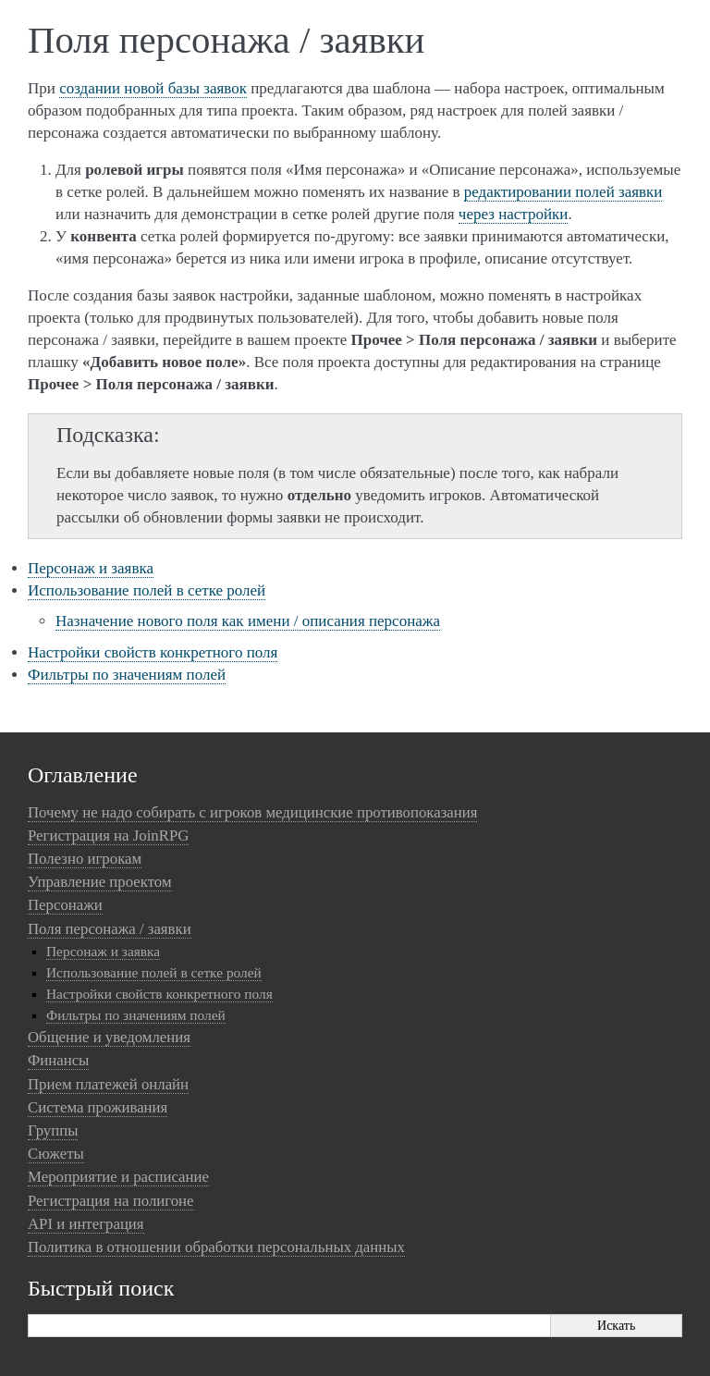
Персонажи (65, 905)
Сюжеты (56, 1153)
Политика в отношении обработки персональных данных (216, 1247)
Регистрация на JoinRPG (108, 835)
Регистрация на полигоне (111, 1201)
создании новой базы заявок (153, 88)
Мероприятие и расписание (118, 1177)
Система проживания (97, 1107)
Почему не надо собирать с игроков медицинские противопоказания (252, 812)
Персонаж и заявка (90, 568)
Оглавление (83, 775)
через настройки (514, 214)
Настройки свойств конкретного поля (152, 652)
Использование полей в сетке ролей (146, 590)
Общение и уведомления (109, 1037)
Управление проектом (100, 882)
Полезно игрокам (84, 858)
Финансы (58, 1060)
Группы (53, 1130)
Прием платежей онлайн (108, 1084)
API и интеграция (86, 1224)
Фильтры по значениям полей (127, 674)
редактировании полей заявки (563, 192)
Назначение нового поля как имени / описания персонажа (247, 621)
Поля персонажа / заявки (109, 929)
